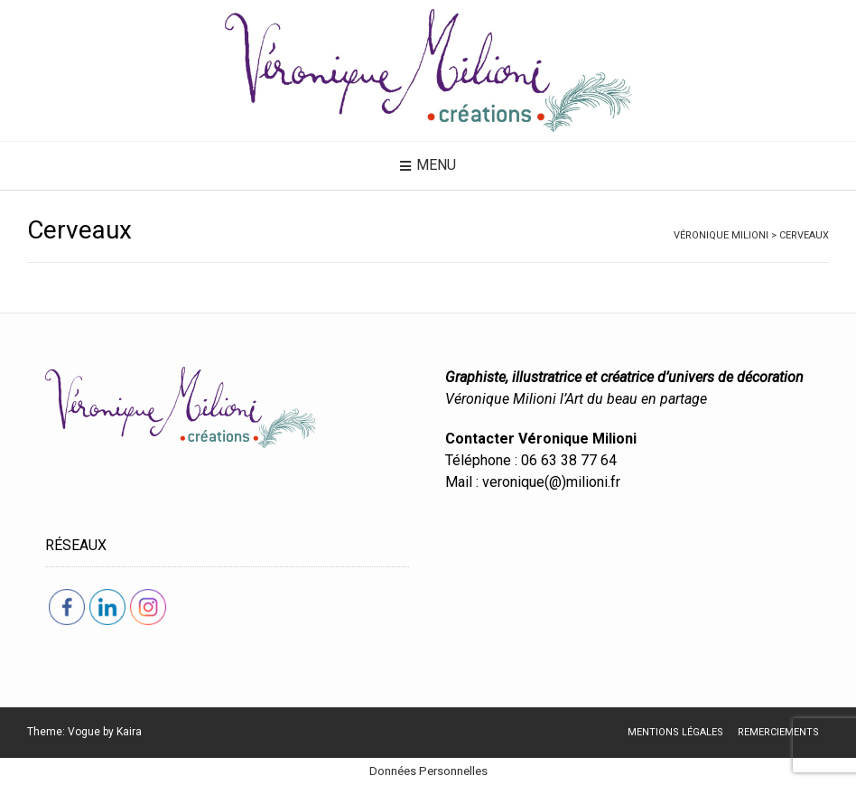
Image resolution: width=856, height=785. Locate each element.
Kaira (129, 731)
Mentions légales (675, 732)
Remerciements (778, 732)
